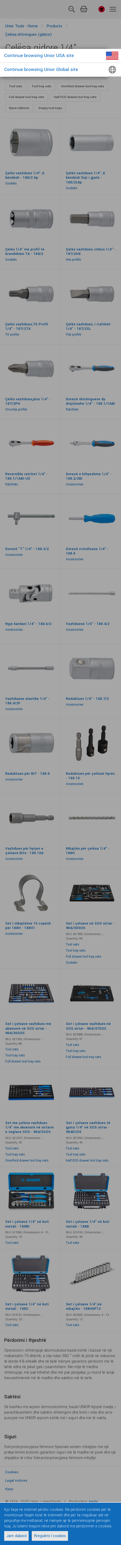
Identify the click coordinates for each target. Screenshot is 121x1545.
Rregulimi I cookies (50, 1536)
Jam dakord (16, 1536)
